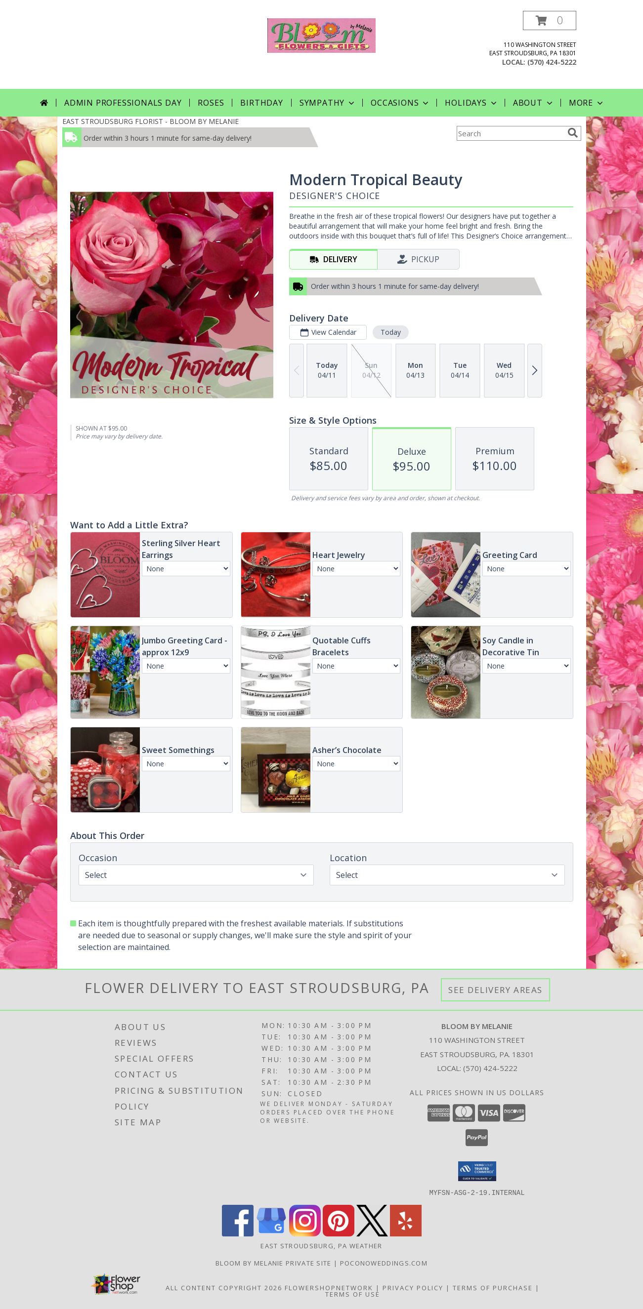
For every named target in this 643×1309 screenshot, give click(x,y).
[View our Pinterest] (338, 1233)
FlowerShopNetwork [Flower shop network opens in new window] (329, 1287)
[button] (549, 20)
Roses (211, 102)
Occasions (400, 102)
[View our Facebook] (238, 1233)
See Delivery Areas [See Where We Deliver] (495, 989)
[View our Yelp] (406, 1233)
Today (390, 332)
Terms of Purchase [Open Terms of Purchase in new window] (493, 1287)
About (534, 102)
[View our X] (372, 1233)
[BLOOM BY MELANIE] (321, 34)
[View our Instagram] (305, 1233)
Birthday (261, 102)
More (587, 102)
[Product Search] (510, 133)
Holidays (471, 102)
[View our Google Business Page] (271, 1233)
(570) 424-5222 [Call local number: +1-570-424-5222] (551, 62)
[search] (573, 132)
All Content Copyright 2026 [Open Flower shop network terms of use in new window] (224, 1287)
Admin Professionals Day (122, 102)
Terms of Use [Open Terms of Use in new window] (352, 1293)
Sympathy (328, 102)
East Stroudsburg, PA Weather (321, 1245)
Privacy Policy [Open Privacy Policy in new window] (413, 1287)
